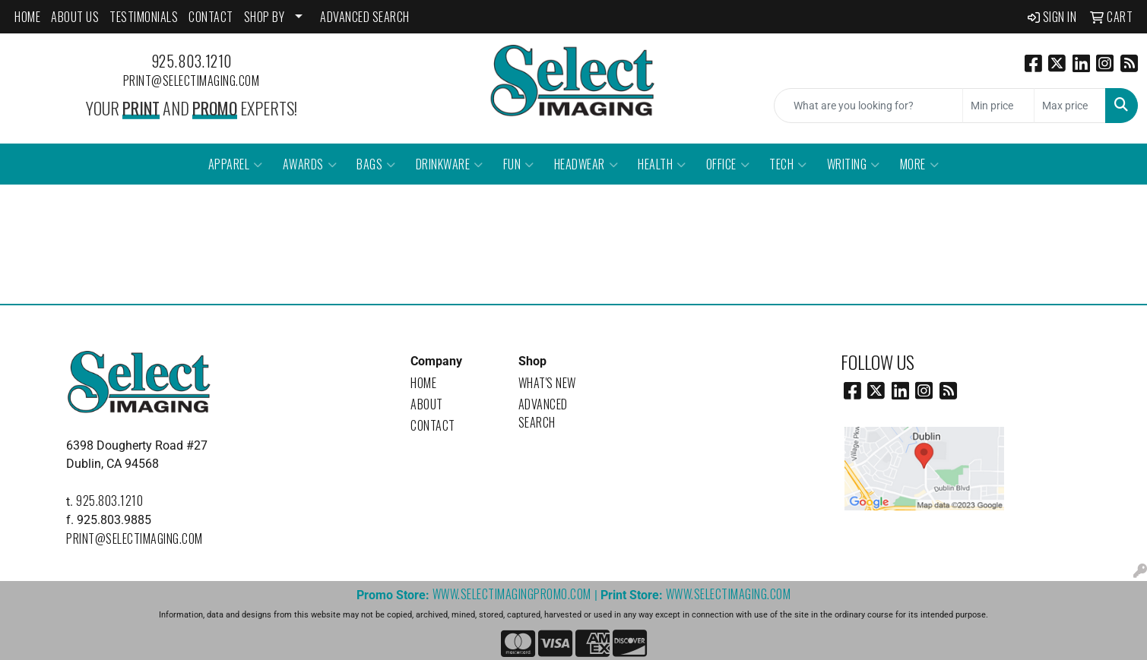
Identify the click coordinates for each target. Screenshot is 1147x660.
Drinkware (449, 164)
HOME (27, 17)
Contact (432, 425)
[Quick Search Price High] (1070, 105)
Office (728, 164)
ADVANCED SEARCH (365, 17)
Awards (310, 164)
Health (662, 164)
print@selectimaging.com (191, 80)
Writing (853, 164)
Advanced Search (543, 413)
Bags (376, 164)
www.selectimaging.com (728, 594)
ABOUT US (75, 17)
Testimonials (143, 17)
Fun (518, 164)
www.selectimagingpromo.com (512, 594)
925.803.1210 (191, 60)
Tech (788, 164)
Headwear (586, 164)
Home (423, 383)
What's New (547, 383)
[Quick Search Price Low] (998, 105)
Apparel (235, 164)
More (919, 164)
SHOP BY (264, 17)
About (426, 404)
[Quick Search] (868, 105)
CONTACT (211, 17)
